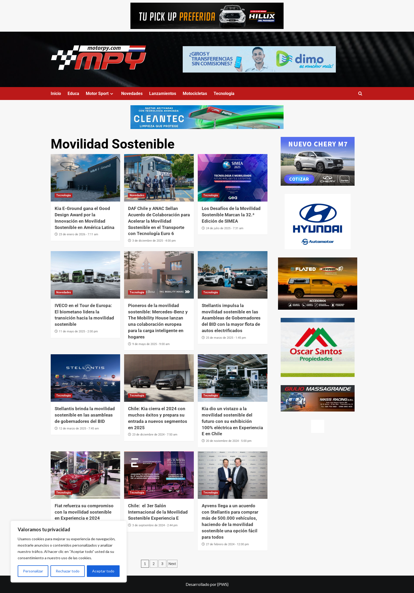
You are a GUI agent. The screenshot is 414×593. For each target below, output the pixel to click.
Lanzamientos (162, 93)
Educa (73, 93)
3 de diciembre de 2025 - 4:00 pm (154, 240)
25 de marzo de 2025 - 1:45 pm (226, 337)
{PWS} (222, 584)
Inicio (56, 93)
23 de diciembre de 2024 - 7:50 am (154, 434)
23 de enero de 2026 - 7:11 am (78, 234)
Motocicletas (195, 93)
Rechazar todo (67, 571)
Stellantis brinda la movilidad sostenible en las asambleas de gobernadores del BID (85, 415)
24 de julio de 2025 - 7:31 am (224, 228)
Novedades (132, 93)
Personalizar (33, 571)
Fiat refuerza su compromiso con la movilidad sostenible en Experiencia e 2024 (84, 512)
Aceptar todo (103, 571)
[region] (69, 551)
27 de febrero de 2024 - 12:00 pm (227, 544)
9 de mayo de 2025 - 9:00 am (151, 344)
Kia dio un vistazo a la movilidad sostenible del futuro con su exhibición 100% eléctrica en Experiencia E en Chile (232, 421)
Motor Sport (100, 93)
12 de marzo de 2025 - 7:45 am (79, 428)
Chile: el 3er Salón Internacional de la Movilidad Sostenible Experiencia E (158, 512)
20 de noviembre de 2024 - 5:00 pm (229, 441)
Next (172, 564)
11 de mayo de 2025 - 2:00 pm (78, 331)
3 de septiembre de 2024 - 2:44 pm (155, 525)
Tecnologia (224, 93)
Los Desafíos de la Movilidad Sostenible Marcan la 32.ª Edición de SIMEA (231, 215)
